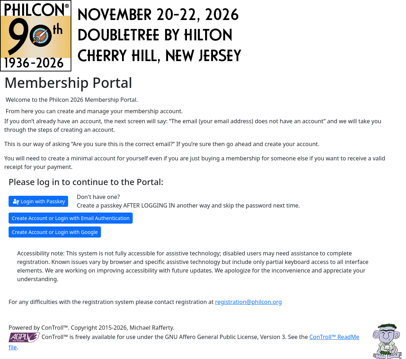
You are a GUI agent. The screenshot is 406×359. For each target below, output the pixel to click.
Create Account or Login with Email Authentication (71, 218)
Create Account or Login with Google (55, 232)
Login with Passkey (38, 201)
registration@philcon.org (248, 302)
